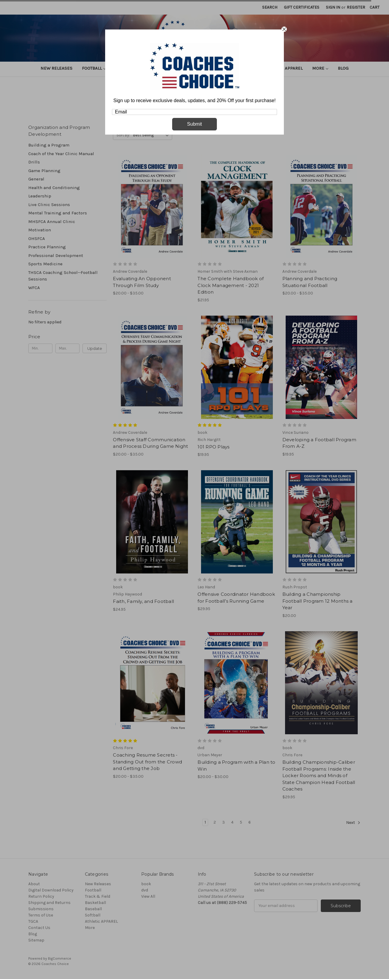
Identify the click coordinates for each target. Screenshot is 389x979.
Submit (194, 124)
